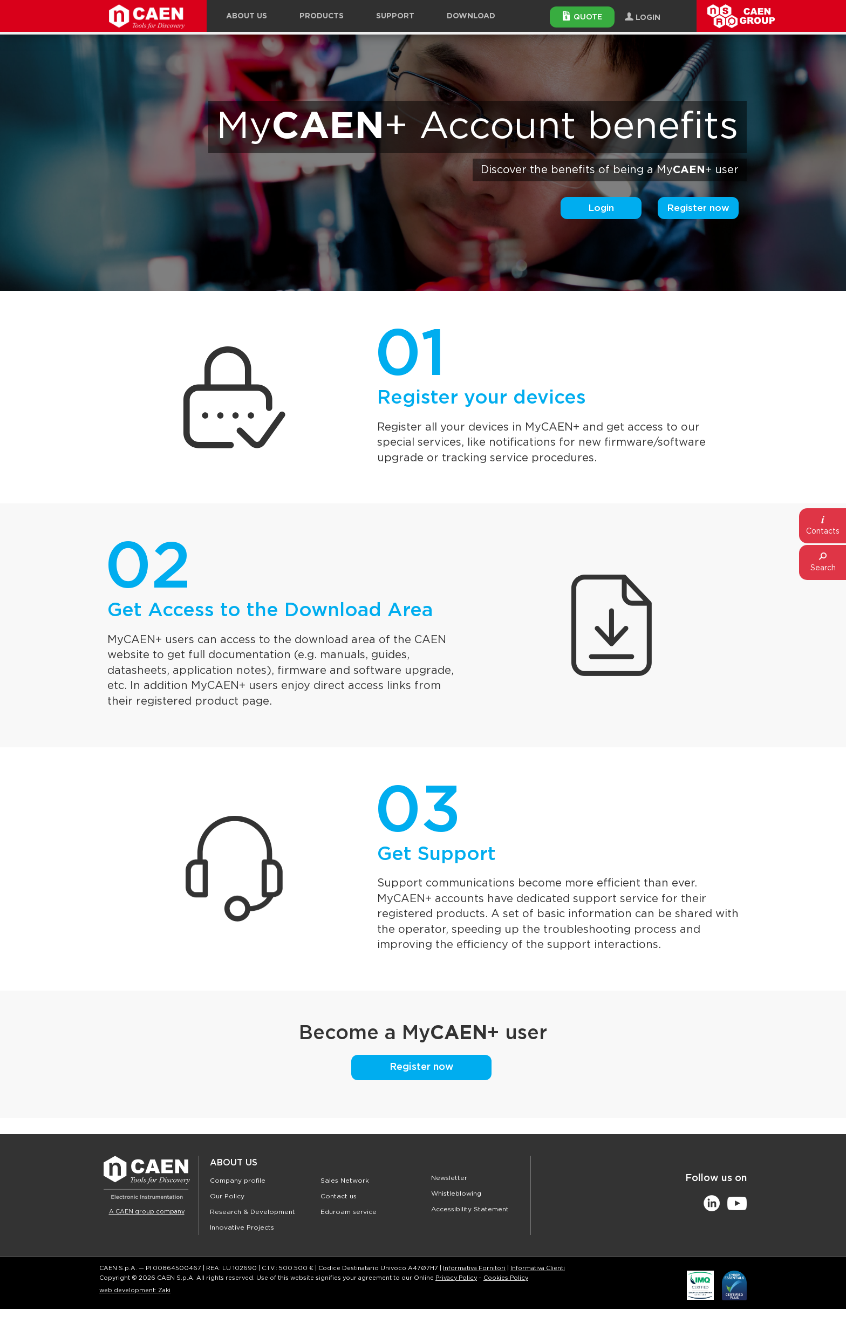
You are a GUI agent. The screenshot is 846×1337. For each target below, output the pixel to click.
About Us (233, 1162)
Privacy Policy (456, 1278)
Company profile (237, 1180)
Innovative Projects (242, 1227)
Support (395, 16)
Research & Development (252, 1212)
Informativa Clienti (537, 1268)
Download (471, 16)
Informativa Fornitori (474, 1268)
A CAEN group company (147, 1212)
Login (601, 208)
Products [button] (321, 16)
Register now (698, 208)
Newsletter (449, 1178)
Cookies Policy (505, 1278)
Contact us (338, 1196)
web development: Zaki (134, 1290)
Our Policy (227, 1196)
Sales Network (344, 1180)
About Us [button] (246, 16)
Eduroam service (348, 1212)
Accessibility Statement (470, 1209)
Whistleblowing (456, 1193)
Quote (582, 16)
